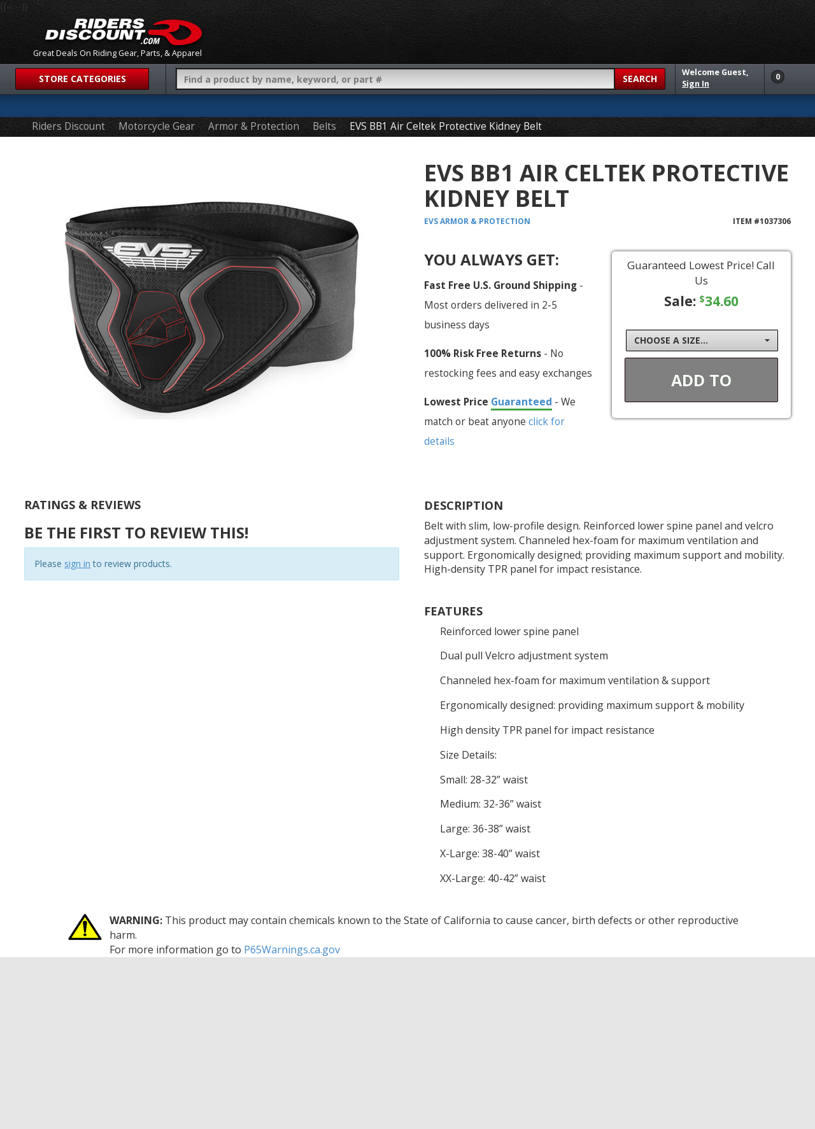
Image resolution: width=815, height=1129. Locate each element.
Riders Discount (68, 126)
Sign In (695, 83)
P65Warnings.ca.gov (292, 950)
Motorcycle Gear (156, 126)
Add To (701, 380)
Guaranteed (521, 402)
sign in (77, 563)
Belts (324, 126)
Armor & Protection (253, 126)
